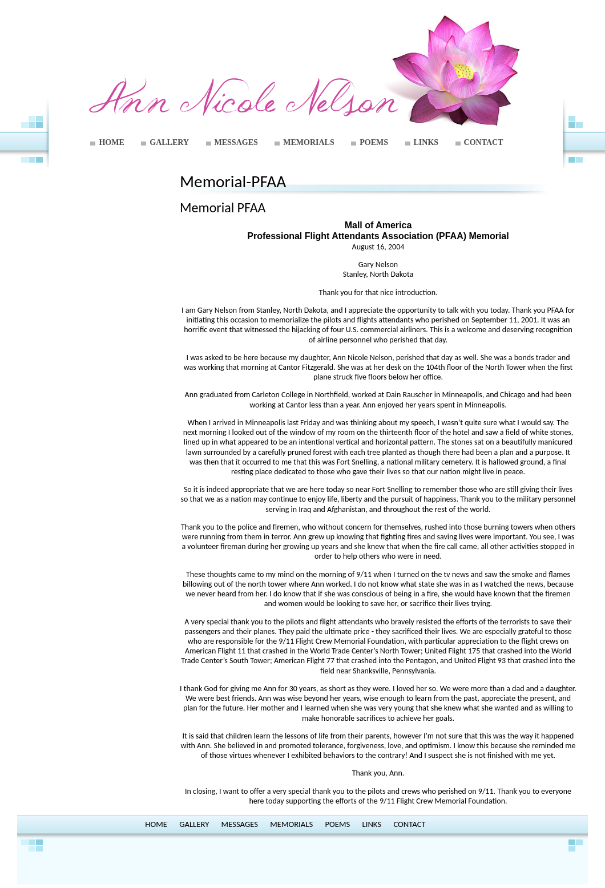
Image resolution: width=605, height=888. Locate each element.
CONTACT (483, 142)
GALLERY (169, 142)
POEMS (374, 142)
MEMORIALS (308, 142)
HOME (111, 142)
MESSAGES (236, 142)
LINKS (426, 142)
